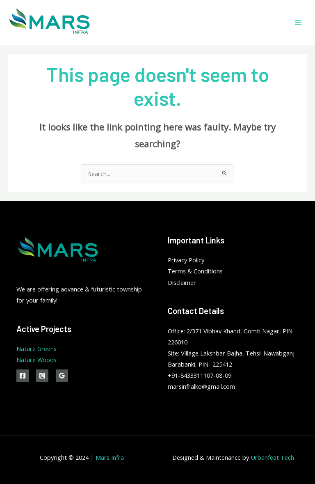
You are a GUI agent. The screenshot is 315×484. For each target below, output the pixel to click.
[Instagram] (42, 375)
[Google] (62, 375)
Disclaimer (182, 282)
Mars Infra (110, 457)
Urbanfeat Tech (272, 457)
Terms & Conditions (195, 271)
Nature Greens (36, 348)
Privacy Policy (186, 260)
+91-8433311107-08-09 (199, 375)
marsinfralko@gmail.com (201, 386)
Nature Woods (36, 360)
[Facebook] (22, 375)
